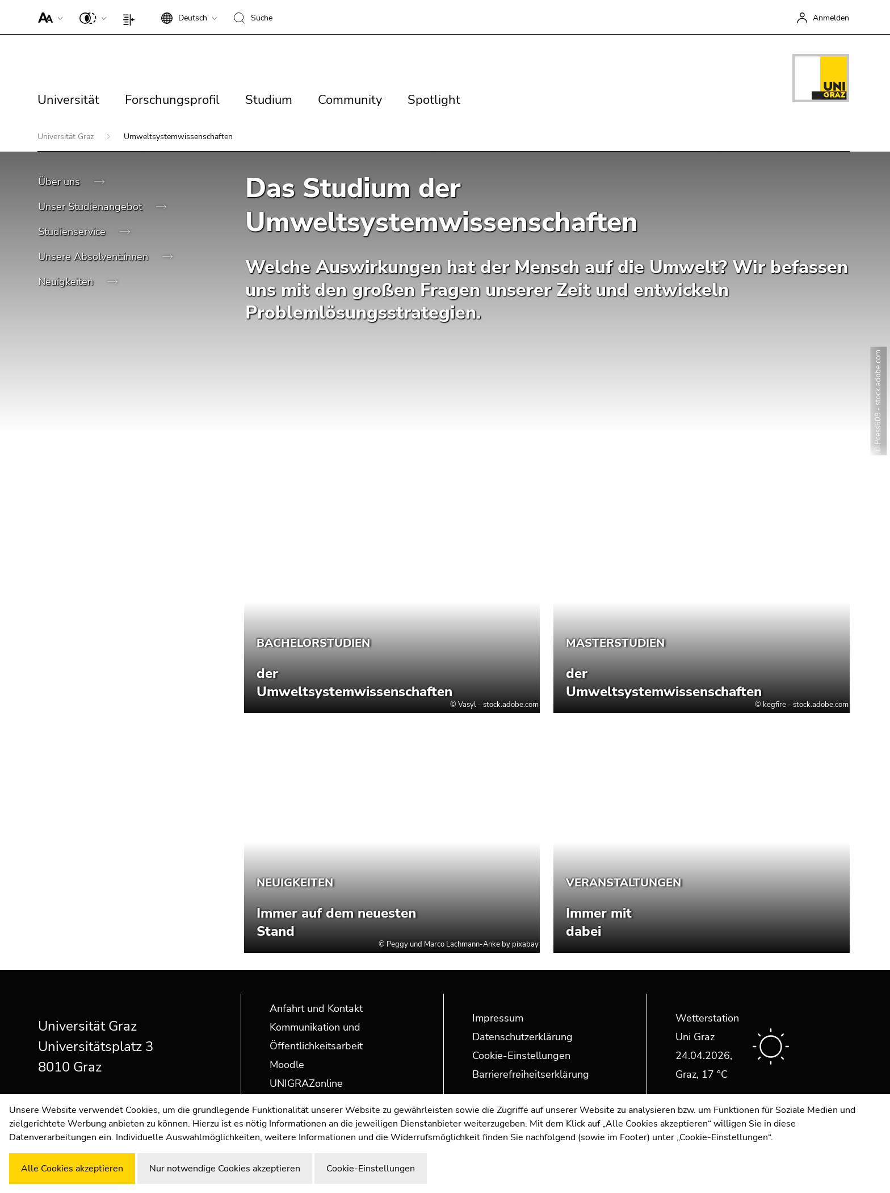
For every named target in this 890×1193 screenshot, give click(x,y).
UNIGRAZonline (306, 1083)
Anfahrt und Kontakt (316, 1008)
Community (350, 99)
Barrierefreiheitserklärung (530, 1074)
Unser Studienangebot (91, 207)
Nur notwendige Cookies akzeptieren (224, 1168)
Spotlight (434, 99)
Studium (268, 99)
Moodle (287, 1064)
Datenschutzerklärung (522, 1037)
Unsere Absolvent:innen (94, 256)
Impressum (497, 1018)
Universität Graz (66, 136)
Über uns (60, 182)
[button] (48, 17)
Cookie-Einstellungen (521, 1055)
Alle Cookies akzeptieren (72, 1168)
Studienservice (73, 231)
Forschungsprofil (172, 99)
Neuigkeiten (67, 281)
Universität (68, 99)
